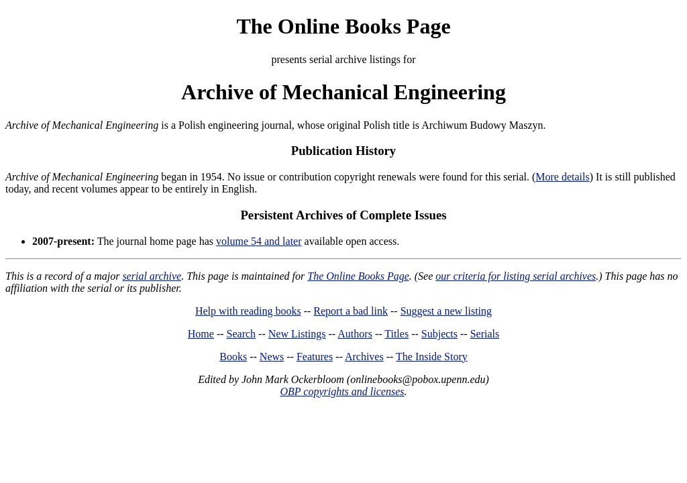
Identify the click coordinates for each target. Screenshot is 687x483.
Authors (354, 333)
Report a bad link (350, 311)
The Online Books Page (343, 26)
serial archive (151, 276)
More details (562, 176)
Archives (364, 356)
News (272, 356)
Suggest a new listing (446, 311)
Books (233, 356)
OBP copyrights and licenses (342, 391)
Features (315, 356)
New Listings (297, 333)
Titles (396, 333)
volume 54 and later (259, 241)
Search (241, 333)
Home (201, 333)
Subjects (439, 333)
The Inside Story (432, 356)
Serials (485, 333)
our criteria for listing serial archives (515, 276)
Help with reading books (248, 311)
